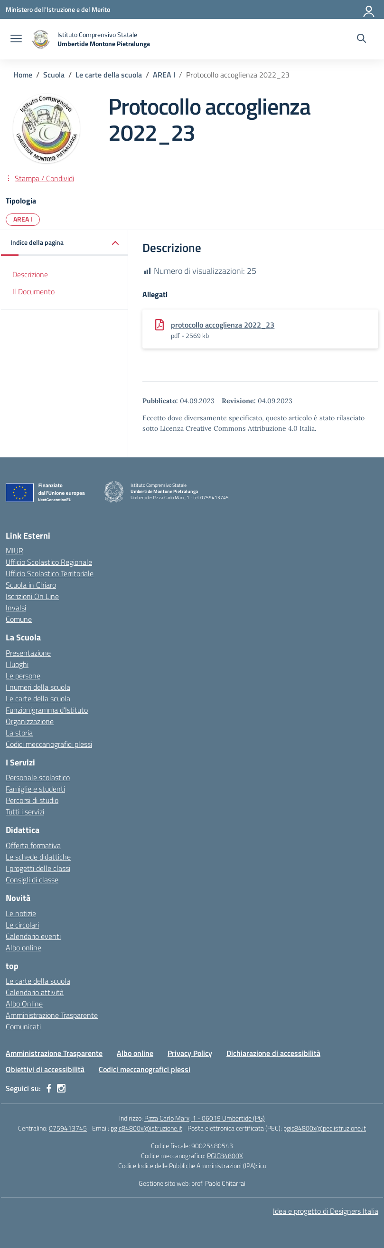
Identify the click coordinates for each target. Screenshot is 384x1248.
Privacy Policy (190, 1053)
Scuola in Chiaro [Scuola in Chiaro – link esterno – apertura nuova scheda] (31, 584)
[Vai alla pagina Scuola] (54, 74)
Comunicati (23, 1026)
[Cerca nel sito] (361, 39)
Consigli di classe (32, 879)
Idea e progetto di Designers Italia (325, 1211)
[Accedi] (369, 9)
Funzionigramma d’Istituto (47, 710)
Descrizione (30, 274)
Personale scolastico (38, 777)
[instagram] (61, 1088)
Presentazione (28, 652)
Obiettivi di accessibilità (45, 1069)
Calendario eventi (33, 936)
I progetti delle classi (38, 868)
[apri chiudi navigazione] (16, 39)
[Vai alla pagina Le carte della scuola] (108, 74)
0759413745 (68, 1128)
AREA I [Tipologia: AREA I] (22, 219)
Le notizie (21, 913)
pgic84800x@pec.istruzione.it (324, 1128)
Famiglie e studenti (35, 788)
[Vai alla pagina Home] (22, 74)
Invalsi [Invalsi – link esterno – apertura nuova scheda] (16, 607)
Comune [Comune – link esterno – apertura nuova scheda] (19, 619)
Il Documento (33, 291)
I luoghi (17, 664)
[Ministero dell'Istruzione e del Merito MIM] (58, 9)
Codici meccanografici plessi (49, 744)
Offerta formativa (33, 845)
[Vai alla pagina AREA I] (164, 74)
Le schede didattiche (38, 856)
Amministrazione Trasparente (52, 1015)
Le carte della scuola (38, 698)
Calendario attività (35, 992)
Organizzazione (30, 721)
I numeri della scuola (38, 687)
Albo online (23, 947)
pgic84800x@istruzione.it (146, 1128)
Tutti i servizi (25, 811)
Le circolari (22, 924)
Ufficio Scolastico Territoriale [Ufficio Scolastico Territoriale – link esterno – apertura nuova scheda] (50, 573)
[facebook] (49, 1088)
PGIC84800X (225, 1156)
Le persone (23, 675)
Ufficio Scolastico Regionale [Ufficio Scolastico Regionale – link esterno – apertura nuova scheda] (49, 562)
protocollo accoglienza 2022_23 (222, 324)
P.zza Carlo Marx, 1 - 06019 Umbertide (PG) (204, 1118)
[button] (64, 243)
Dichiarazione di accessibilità (273, 1053)
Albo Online (24, 1003)
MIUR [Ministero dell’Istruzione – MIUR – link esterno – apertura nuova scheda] (14, 550)
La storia (19, 732)
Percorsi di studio (32, 800)
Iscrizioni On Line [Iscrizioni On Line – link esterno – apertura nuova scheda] (32, 596)
